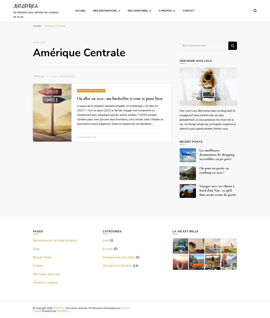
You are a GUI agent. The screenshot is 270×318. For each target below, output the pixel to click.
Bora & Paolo (42, 257)
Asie (106, 240)
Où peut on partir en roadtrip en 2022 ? (214, 170)
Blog (36, 249)
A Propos (165, 10)
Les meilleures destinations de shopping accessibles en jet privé (217, 154)
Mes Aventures (138, 10)
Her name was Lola (46, 274)
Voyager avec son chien (119, 257)
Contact (189, 10)
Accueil (80, 10)
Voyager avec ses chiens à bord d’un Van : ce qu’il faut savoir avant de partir (217, 190)
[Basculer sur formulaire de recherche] (255, 10)
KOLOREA (25, 6)
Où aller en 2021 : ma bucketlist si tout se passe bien (119, 98)
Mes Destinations (105, 10)
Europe (108, 249)
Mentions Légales (45, 282)
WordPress (63, 311)
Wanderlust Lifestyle (91, 90)
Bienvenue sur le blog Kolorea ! (55, 240)
